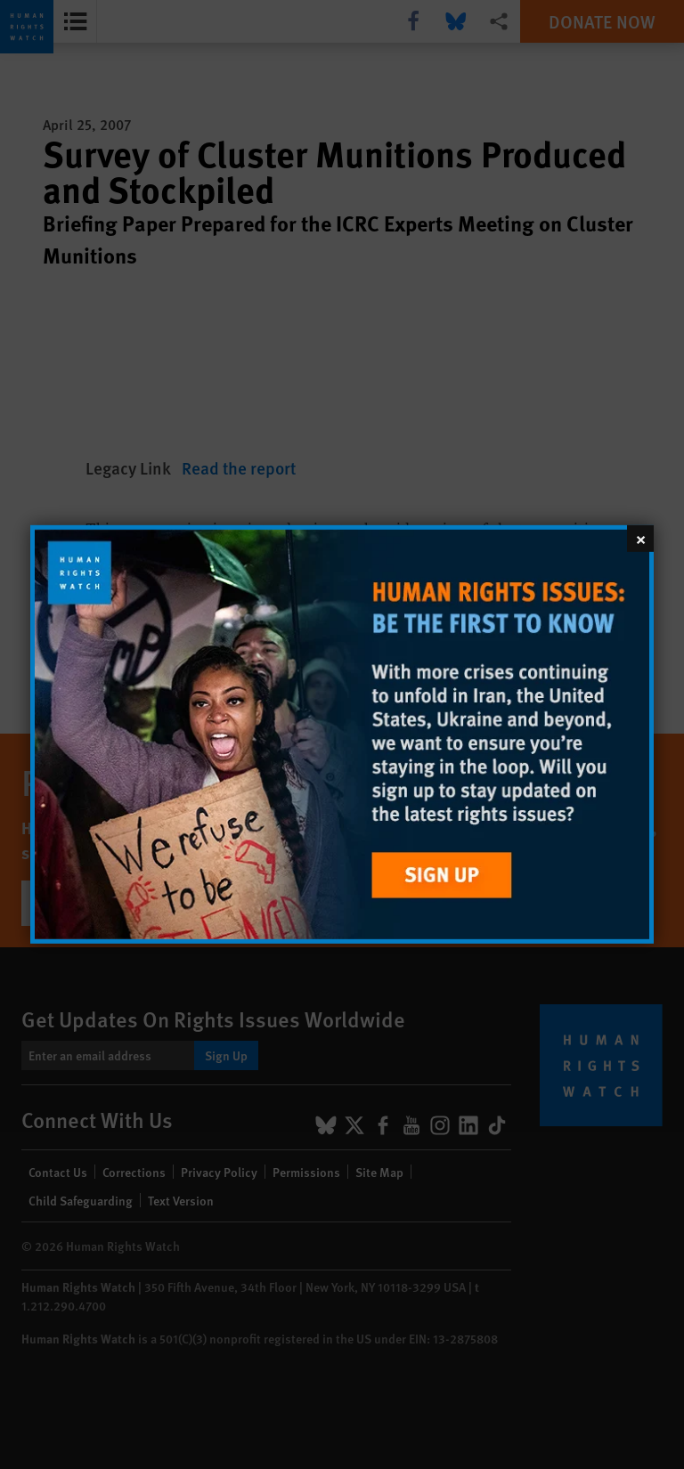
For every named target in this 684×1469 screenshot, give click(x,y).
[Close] (640, 538)
